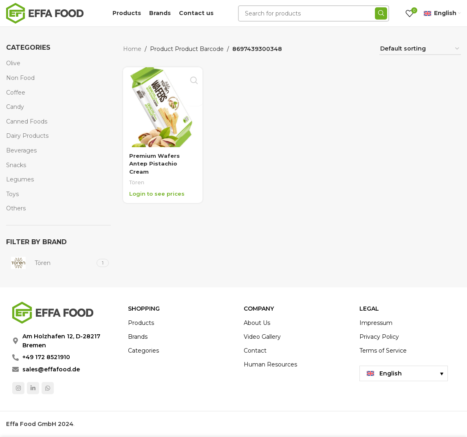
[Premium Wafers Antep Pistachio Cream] (162, 106)
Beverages (21, 150)
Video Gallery (262, 336)
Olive (13, 63)
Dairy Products (27, 135)
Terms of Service (383, 350)
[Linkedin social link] (33, 388)
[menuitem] (403, 373)
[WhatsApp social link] (48, 388)
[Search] (313, 13)
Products (141, 323)
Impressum (375, 323)
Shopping (144, 308)
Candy (15, 106)
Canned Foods (26, 121)
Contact (255, 350)
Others (16, 208)
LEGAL (369, 308)
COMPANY (259, 308)
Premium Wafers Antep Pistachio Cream (155, 162)
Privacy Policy (379, 336)
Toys (12, 194)
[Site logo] (45, 12)
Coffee (15, 92)
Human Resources (270, 364)
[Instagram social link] (18, 388)
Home (132, 49)
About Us (257, 323)
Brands (138, 336)
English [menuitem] (390, 373)
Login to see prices (158, 192)
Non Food (20, 78)
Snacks (16, 165)
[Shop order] (420, 49)
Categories (143, 350)
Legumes (20, 179)
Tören (137, 181)
